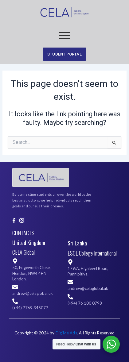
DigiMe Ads (66, 332)
